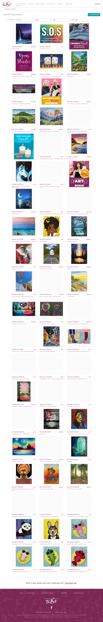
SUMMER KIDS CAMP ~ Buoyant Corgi (21, 571)
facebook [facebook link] (51, 607)
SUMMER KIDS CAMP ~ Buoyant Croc (48, 571)
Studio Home (21, 4)
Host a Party (40, 4)
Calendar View (94, 14)
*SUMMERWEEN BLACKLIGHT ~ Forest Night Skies (51, 158)
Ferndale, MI (19, 5)
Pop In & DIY (51, 4)
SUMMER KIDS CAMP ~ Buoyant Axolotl (76, 544)
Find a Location (27, 593)
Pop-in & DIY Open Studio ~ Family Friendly (22, 76)
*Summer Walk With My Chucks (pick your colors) (51, 213)
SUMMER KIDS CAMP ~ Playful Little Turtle (77, 378)
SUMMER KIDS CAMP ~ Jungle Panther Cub (50, 516)
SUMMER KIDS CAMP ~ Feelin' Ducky (20, 378)
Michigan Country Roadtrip (46, 268)
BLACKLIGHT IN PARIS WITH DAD (47, 351)
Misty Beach (70, 158)
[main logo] (6, 1)
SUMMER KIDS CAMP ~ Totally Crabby (20, 434)
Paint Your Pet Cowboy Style (46, 489)
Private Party (48, 593)
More (59, 4)
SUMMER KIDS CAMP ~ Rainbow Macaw (21, 516)
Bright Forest (70, 268)
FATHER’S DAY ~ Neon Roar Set (47, 323)
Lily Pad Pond (70, 76)
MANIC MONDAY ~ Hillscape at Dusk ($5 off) (50, 131)
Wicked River (43, 434)
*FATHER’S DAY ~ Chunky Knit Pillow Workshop (23, 351)
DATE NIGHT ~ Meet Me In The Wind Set (21, 103)
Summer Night (15, 213)
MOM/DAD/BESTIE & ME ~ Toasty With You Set (50, 76)
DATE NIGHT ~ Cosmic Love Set (19, 323)
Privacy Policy (44, 612)
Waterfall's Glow (16, 48)
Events (30, 4)
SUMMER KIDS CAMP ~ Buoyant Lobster (76, 571)
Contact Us (60, 612)
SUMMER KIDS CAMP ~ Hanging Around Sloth (78, 516)
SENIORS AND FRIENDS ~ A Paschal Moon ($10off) (23, 241)
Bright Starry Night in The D (18, 461)
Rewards (98, 4)
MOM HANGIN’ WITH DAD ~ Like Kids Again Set (78, 351)
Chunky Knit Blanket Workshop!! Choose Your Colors (50, 187)
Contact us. (71, 583)
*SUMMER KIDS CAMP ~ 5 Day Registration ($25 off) (51, 378)
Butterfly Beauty (43, 241)
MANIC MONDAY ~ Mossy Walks (74, 489)
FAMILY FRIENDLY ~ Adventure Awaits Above (22, 296)
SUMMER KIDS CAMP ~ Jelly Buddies (48, 406)
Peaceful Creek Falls (72, 241)
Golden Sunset (70, 296)
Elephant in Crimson (16, 268)
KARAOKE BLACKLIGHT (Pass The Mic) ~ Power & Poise (23, 489)
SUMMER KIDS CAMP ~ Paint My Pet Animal (50, 544)
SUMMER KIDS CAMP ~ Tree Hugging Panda (22, 544)
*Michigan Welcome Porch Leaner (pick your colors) (78, 132)
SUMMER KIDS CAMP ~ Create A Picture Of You (78, 434)
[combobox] (24, 19)
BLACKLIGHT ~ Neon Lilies (73, 406)
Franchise (69, 4)
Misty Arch (69, 461)
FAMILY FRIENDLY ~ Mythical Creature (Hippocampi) (21, 187)
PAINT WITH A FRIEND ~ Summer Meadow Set (23, 131)
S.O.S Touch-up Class (44, 48)
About (64, 593)
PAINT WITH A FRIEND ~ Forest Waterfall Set (22, 406)
